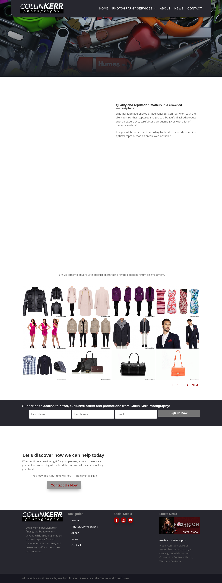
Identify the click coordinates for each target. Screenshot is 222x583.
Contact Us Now (64, 485)
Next (195, 385)
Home (103, 8)
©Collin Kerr (71, 578)
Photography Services (132, 8)
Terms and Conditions (114, 578)
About (165, 8)
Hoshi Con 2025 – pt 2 (172, 540)
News (178, 8)
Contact (194, 8)
